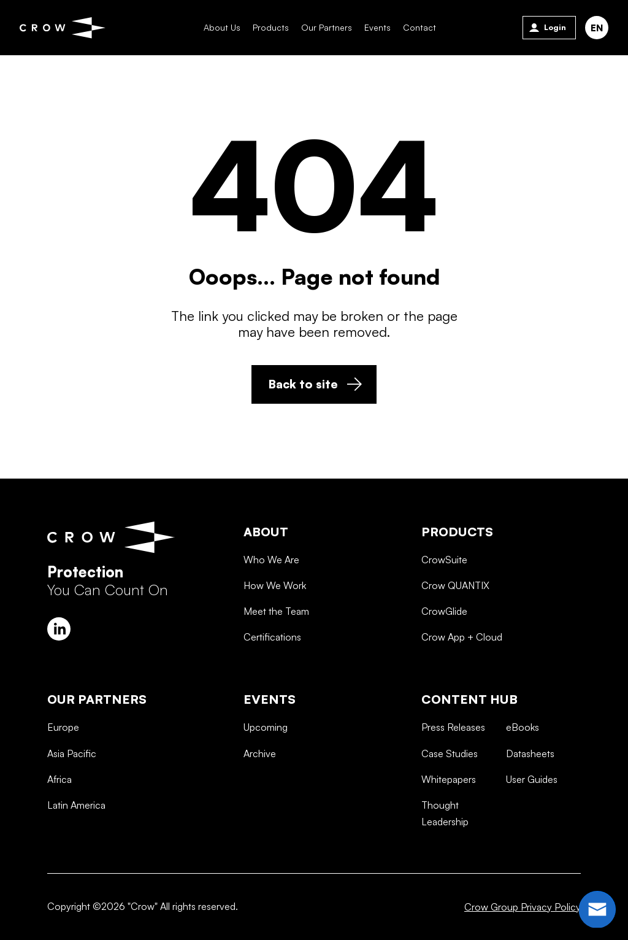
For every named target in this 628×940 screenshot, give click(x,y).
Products (268, 27)
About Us (219, 27)
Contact (416, 27)
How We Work (274, 628)
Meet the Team (276, 654)
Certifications (272, 680)
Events (374, 27)
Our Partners (323, 27)
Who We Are (271, 602)
